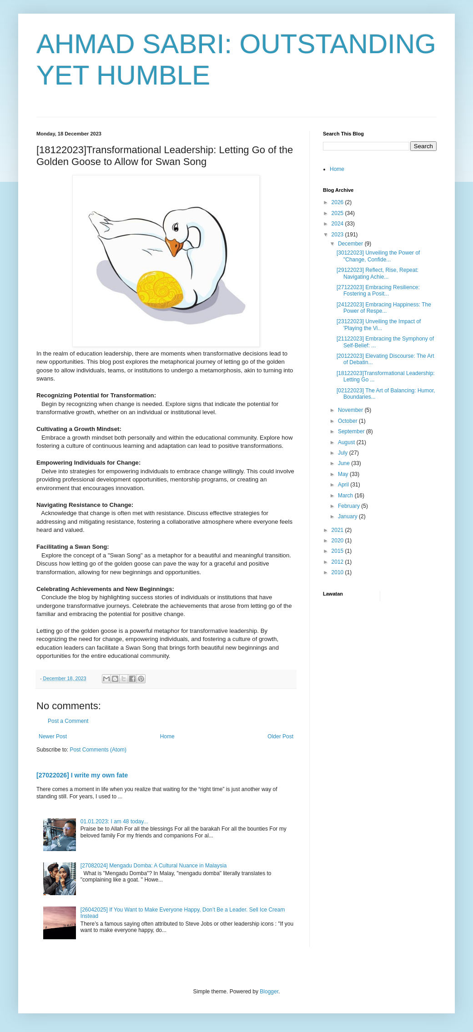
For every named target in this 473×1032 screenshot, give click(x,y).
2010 (338, 572)
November (351, 410)
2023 (338, 234)
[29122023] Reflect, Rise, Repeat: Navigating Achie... (377, 273)
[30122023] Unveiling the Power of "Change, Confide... (378, 256)
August (347, 442)
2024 (338, 223)
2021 (338, 530)
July (343, 453)
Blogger (269, 991)
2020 (338, 540)
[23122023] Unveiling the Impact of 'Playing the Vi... (379, 324)
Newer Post (53, 736)
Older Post (280, 736)
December (351, 243)
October (348, 421)
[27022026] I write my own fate (82, 775)
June (344, 463)
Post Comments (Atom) (98, 749)
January (348, 516)
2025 (338, 213)
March (346, 495)
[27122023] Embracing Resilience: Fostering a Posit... (378, 290)
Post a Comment (68, 721)
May (344, 474)
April (344, 484)
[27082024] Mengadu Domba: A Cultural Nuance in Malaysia (154, 865)
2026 (338, 202)
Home (167, 736)
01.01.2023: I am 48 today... (114, 821)
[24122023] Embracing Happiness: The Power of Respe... (384, 307)
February (349, 506)
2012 (338, 562)
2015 (338, 551)
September (352, 431)
